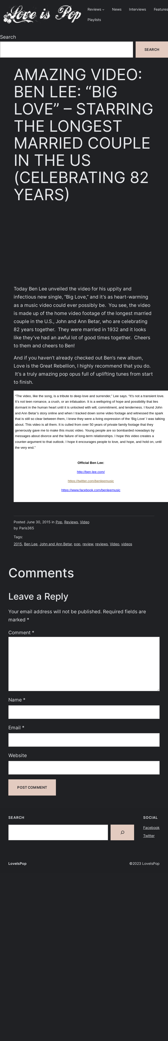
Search (8, 37)
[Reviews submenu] (103, 9)
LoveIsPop (17, 863)
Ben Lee (30, 544)
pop (77, 544)
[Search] (122, 832)
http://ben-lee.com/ (91, 472)
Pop (59, 522)
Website (17, 755)
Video (84, 522)
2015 (18, 544)
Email (16, 728)
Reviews (71, 522)
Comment (21, 633)
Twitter (149, 835)
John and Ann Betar (55, 544)
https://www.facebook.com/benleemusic (90, 490)
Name (17, 700)
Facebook (151, 827)
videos (126, 544)
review (87, 544)
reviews (101, 544)
